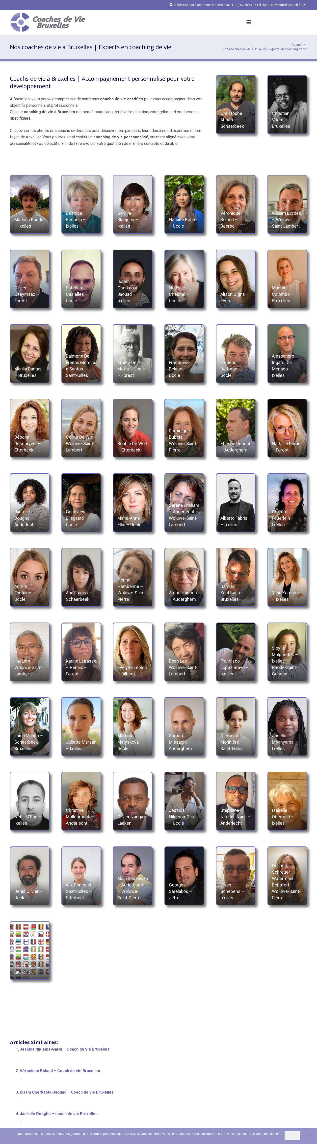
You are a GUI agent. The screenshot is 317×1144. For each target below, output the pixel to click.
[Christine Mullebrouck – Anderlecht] (81, 801)
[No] (310, 1135)
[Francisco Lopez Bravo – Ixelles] (235, 652)
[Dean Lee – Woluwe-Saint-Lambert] (184, 652)
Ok (292, 1136)
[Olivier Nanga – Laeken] (132, 801)
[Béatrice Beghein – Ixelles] (81, 204)
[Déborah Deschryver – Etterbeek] (29, 428)
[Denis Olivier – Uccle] (29, 876)
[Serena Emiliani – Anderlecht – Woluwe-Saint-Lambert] (184, 503)
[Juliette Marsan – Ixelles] (81, 726)
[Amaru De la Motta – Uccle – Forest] (132, 354)
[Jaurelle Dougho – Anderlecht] (29, 503)
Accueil (296, 44)
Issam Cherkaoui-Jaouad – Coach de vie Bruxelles (67, 1092)
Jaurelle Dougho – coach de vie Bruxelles (59, 1113)
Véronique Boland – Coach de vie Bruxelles (60, 1070)
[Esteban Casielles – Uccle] (81, 279)
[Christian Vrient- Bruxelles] (287, 104)
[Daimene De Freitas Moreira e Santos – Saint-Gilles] (81, 354)
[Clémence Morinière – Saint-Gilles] (235, 726)
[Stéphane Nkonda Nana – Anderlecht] (235, 801)
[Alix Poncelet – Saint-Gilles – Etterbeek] (81, 876)
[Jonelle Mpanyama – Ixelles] (287, 726)
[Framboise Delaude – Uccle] (184, 354)
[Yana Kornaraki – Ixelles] (287, 577)
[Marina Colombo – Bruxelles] (287, 279)
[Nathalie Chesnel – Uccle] (184, 279)
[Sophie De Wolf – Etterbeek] (132, 428)
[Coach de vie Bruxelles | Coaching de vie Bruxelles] (48, 22)
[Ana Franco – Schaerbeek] (81, 577)
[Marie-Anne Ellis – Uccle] (132, 503)
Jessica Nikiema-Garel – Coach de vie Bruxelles (64, 1049)
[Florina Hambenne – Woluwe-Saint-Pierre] (132, 577)
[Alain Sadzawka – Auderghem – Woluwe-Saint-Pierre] (132, 876)
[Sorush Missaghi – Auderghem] (184, 726)
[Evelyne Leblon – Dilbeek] (132, 652)
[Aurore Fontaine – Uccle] (29, 577)
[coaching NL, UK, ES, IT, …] (29, 950)
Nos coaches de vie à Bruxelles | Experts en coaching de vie (264, 49)
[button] (249, 22)
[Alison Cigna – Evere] (235, 279)
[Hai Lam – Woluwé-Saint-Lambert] (29, 652)
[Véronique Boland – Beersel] (235, 204)
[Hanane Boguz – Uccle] (184, 204)
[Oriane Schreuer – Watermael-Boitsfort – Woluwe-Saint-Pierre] (287, 876)
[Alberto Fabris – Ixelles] (235, 503)
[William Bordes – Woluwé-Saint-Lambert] (287, 204)
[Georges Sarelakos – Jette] (184, 876)
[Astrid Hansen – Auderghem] (184, 577)
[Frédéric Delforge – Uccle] (235, 354)
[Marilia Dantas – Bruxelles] (29, 354)
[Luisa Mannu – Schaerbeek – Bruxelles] (29, 726)
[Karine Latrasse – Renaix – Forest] (81, 652)
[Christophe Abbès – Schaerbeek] (235, 104)
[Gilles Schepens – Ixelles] (235, 876)
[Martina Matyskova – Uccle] (132, 726)
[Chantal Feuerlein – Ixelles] (287, 503)
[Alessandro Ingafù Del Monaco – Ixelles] (287, 354)
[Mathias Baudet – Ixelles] (29, 204)
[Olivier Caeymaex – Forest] (29, 279)
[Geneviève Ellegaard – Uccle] (81, 503)
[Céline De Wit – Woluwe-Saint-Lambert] (81, 428)
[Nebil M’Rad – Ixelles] (29, 801)
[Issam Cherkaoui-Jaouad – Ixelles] (132, 279)
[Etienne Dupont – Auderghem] (235, 428)
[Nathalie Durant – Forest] (287, 428)
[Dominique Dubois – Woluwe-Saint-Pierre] (184, 428)
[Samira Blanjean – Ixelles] (132, 204)
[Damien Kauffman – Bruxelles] (235, 577)
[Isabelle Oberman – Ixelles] (287, 801)
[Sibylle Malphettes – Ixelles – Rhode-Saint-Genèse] (287, 652)
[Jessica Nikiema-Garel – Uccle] (184, 801)
